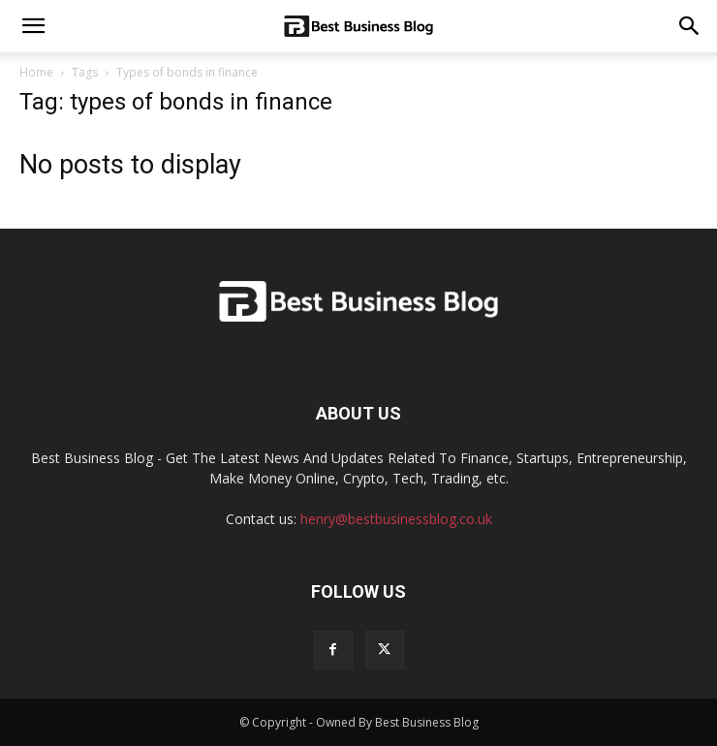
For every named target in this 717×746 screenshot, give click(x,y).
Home (36, 72)
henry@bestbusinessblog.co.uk (396, 519)
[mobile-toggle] (33, 26)
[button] (690, 26)
